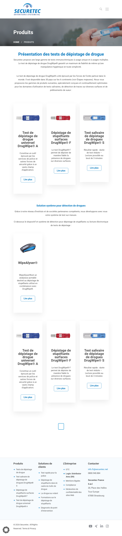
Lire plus (28, 179)
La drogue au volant (49, 493)
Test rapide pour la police (49, 474)
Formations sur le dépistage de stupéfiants (48, 500)
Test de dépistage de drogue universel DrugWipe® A (24, 503)
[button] (6, 530)
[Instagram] (107, 526)
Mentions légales (73, 481)
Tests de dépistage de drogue (24, 471)
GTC (67, 469)
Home (16, 42)
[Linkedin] (101, 526)
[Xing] (96, 526)
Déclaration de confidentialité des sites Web (74, 492)
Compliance (71, 485)
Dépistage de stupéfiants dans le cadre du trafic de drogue (49, 484)
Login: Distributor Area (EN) (73, 475)
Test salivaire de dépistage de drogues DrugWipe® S (24, 481)
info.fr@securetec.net (98, 469)
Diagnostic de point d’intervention (49, 509)
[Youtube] (90, 526)
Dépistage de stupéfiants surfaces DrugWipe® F (25, 493)
